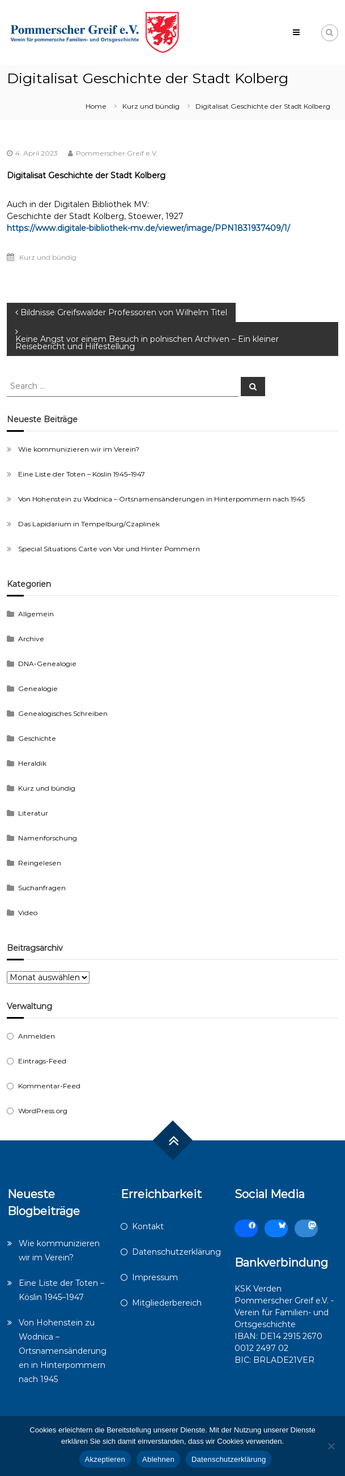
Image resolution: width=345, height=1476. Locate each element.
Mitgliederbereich (167, 1303)
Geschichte (37, 738)
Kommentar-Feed (49, 1086)
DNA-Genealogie (47, 663)
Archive (31, 638)
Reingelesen (39, 863)
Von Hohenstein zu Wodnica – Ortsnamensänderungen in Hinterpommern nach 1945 (161, 499)
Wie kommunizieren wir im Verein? (78, 449)
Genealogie (38, 688)
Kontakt (148, 1226)
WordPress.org (42, 1110)
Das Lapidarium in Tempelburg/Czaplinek (89, 524)
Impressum (155, 1277)
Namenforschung (47, 838)
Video (27, 912)
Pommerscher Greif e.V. (117, 153)
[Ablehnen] (331, 1446)
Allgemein (36, 614)
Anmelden (36, 1036)
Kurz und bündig (151, 106)
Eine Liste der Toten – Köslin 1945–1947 (81, 474)
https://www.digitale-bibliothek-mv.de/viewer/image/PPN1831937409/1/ (148, 228)
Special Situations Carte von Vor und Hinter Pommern (109, 548)
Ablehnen (158, 1459)
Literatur (33, 813)
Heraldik (32, 763)
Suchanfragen (42, 887)
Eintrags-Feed (42, 1061)
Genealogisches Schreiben (63, 713)
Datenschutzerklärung (176, 1252)
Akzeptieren (105, 1459)
